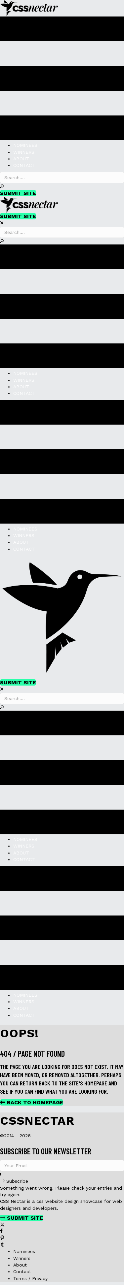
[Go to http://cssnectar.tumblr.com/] (62, 1244)
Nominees (24, 1251)
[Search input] (62, 177)
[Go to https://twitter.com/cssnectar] (62, 1224)
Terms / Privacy (30, 1278)
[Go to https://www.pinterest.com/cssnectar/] (62, 1238)
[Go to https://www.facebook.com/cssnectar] (62, 1231)
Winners (21, 1258)
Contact (22, 1271)
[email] (62, 1165)
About (20, 1265)
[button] (2, 186)
